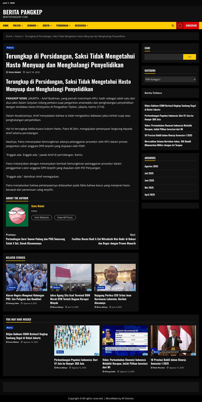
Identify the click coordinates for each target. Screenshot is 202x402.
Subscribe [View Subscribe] (186, 25)
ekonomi (31, 25)
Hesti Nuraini (159, 367)
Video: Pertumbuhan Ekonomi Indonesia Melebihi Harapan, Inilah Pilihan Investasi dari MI (168, 127)
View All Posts (65, 217)
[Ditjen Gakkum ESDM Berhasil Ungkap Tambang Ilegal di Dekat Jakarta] (28, 327)
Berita (46, 25)
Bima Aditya (57, 307)
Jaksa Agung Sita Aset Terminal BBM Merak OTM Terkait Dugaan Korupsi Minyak (70, 299)
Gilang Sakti (13, 303)
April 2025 (150, 194)
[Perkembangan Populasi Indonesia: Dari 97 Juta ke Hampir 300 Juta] (77, 340)
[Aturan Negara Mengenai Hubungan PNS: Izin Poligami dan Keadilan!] (26, 277)
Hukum (10, 47)
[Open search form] (173, 25)
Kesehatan (80, 25)
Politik (17, 25)
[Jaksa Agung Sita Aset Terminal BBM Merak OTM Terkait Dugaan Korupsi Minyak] (70, 277)
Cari (147, 48)
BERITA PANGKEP (22, 12)
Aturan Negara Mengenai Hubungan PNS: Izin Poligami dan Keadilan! (25, 297)
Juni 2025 (149, 180)
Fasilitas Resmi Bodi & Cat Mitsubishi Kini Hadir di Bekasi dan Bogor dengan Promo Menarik (103, 239)
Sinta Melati (15, 72)
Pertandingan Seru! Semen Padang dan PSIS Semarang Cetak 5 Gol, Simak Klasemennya (38, 239)
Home (5, 25)
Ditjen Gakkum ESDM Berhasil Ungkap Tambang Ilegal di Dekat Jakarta (27, 336)
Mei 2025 (149, 187)
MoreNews (112, 398)
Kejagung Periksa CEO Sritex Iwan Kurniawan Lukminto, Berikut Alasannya (112, 299)
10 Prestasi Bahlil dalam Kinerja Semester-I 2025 (168, 135)
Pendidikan (62, 25)
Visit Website (41, 217)
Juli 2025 (149, 173)
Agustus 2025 (151, 166)
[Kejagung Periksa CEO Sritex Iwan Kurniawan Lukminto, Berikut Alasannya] (115, 277)
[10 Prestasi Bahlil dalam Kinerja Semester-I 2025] (173, 340)
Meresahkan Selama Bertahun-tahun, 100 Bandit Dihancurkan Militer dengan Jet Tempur (168, 143)
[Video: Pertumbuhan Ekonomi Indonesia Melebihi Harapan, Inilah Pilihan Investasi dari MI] (125, 340)
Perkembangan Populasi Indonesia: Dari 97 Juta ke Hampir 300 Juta (76, 361)
